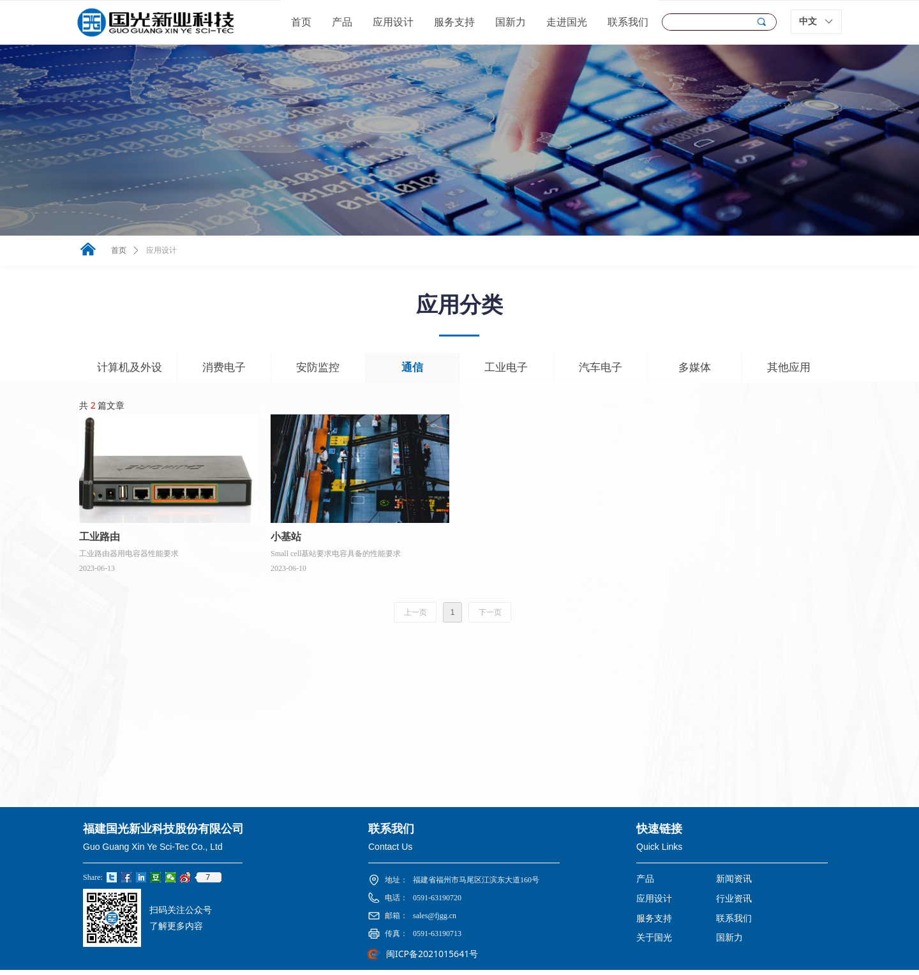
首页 (118, 250)
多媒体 (694, 367)
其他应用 (789, 367)
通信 (412, 367)
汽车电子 (600, 367)
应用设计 (161, 250)
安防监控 (318, 367)
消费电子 (224, 367)
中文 (808, 21)
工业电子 (506, 367)
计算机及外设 (129, 367)
